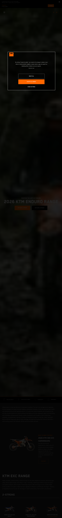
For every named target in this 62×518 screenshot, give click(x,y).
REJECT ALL (31, 76)
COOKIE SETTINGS (31, 87)
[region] (31, 71)
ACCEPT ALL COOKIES (31, 82)
